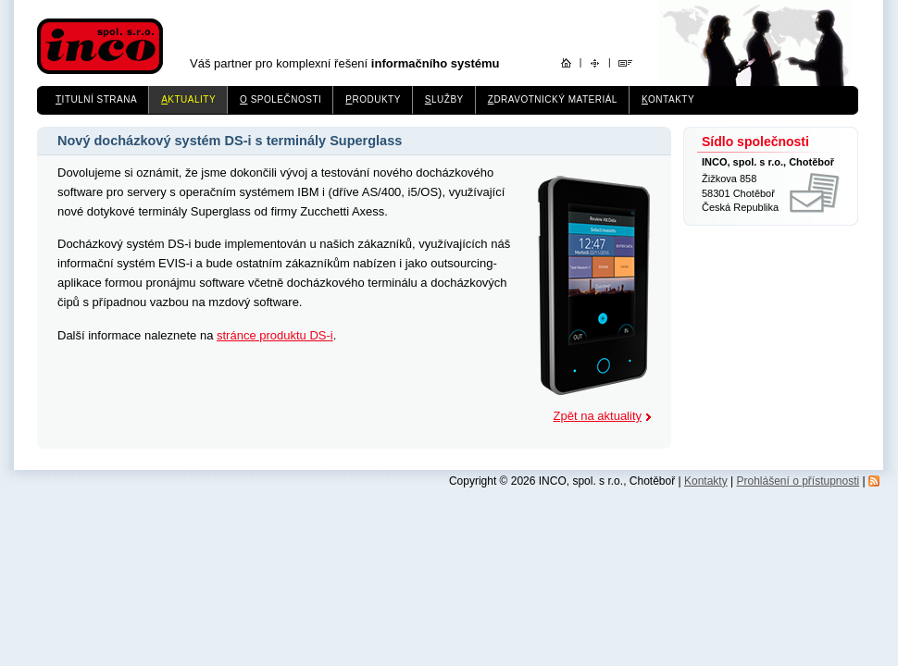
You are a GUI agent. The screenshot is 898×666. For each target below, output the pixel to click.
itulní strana (96, 99)
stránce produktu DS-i (275, 335)
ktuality (188, 99)
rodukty (373, 99)
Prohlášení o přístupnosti (797, 481)
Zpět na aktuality (598, 416)
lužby (444, 99)
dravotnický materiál (552, 99)
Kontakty (706, 481)
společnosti (280, 99)
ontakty (668, 99)
